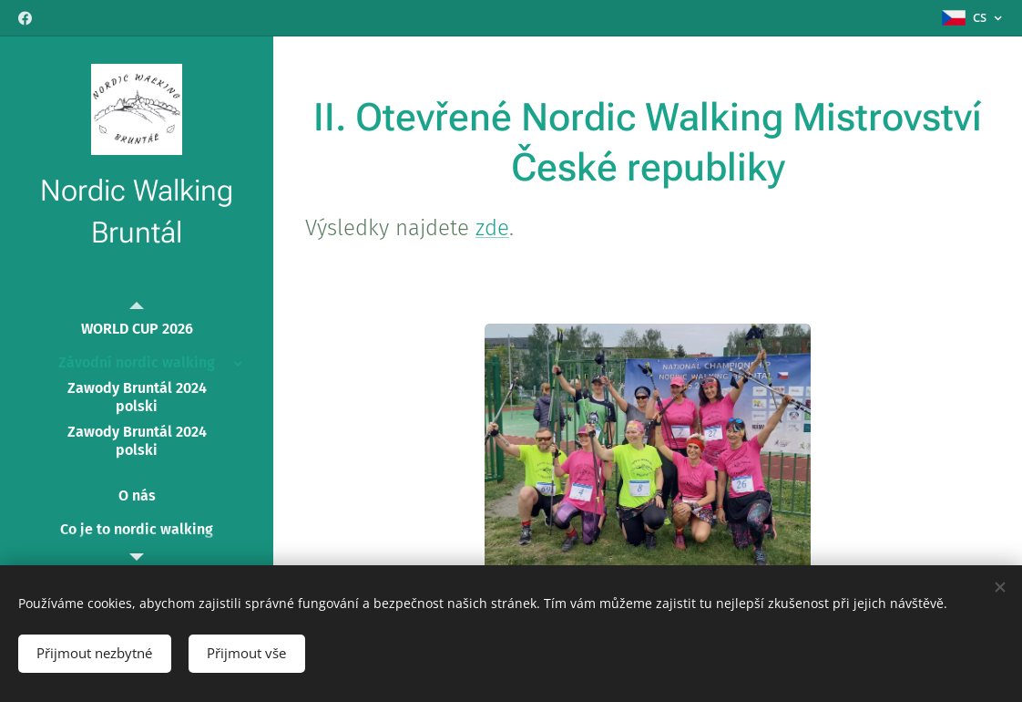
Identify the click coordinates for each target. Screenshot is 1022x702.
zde (492, 228)
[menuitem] (136, 328)
